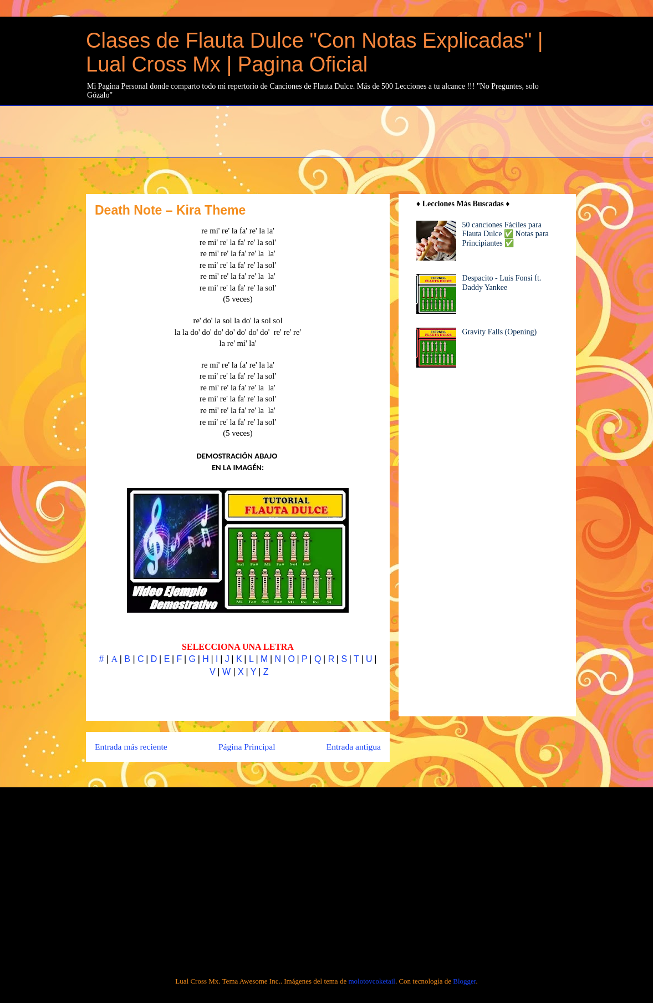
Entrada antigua (353, 746)
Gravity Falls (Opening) (499, 332)
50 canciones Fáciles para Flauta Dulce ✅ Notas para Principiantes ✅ (505, 234)
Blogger (464, 981)
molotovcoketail (371, 981)
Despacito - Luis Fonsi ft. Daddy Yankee (502, 283)
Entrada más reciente (131, 746)
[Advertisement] (355, 130)
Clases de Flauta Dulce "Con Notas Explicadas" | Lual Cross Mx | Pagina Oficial (314, 52)
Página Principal (247, 746)
